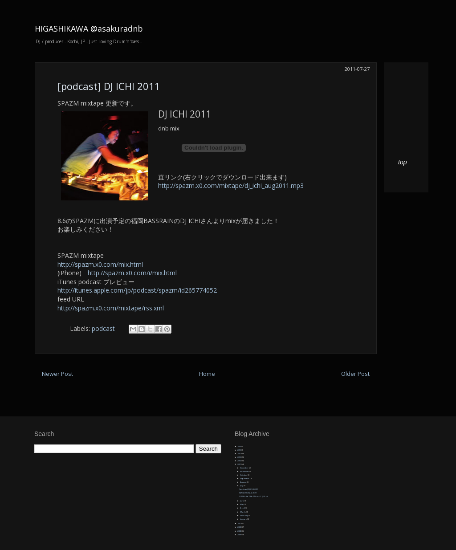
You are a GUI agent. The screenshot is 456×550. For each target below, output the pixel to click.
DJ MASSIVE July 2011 (247, 493)
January (243, 519)
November (244, 471)
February (244, 515)
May (242, 504)
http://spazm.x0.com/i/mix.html (132, 273)
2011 (239, 464)
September (245, 478)
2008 (239, 531)
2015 (239, 450)
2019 (239, 446)
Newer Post (57, 374)
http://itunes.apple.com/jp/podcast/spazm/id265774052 (137, 290)
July (242, 486)
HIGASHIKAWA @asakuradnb (89, 28)
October (244, 475)
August (243, 482)
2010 (239, 523)
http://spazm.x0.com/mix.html (100, 264)
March (243, 512)
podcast (103, 328)
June (242, 501)
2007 (239, 535)
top (402, 162)
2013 (239, 457)
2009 (239, 527)
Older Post (355, 374)
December (244, 468)
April (242, 508)
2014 (239, 453)
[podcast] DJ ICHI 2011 (108, 86)
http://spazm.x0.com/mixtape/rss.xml (110, 308)
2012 (239, 461)
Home (207, 374)
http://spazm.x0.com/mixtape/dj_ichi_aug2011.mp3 (231, 185)
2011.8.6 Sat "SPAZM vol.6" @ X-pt (253, 496)
